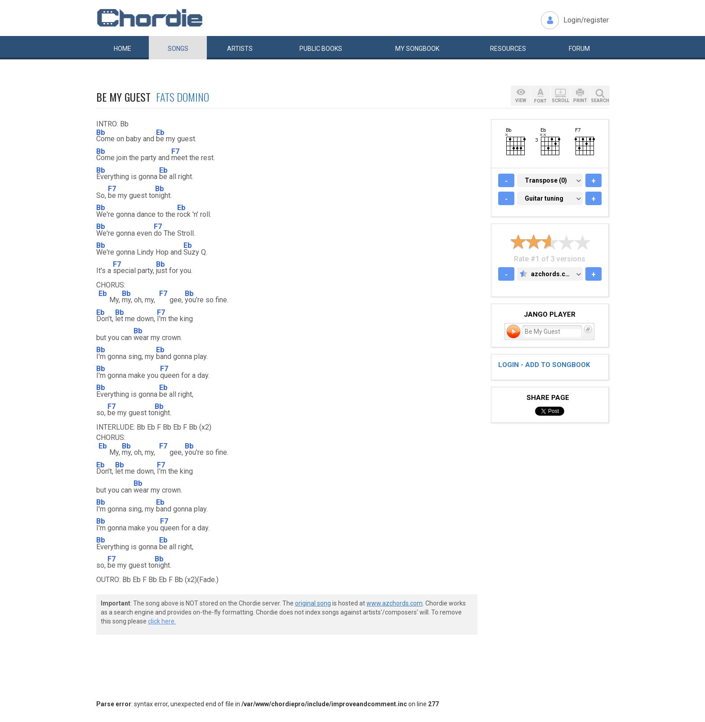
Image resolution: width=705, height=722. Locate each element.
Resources (508, 48)
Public (320, 48)
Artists (240, 48)
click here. (162, 621)
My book (417, 48)
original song (313, 603)
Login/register (586, 20)
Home (122, 48)
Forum (579, 48)
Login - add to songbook (544, 365)
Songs (178, 48)
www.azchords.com (394, 603)
